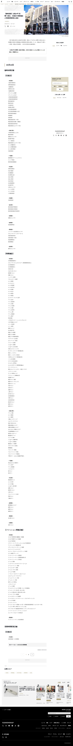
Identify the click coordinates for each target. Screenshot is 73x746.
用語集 (63, 1)
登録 (60, 89)
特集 (12, 1)
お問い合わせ (69, 728)
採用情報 (43, 728)
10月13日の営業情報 (22, 644)
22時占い (32, 1)
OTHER (66, 86)
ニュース (8, 1)
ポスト (52, 1)
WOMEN (60, 86)
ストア (21, 1)
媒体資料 (47, 728)
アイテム (55, 734)
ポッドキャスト (57, 1)
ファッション (59, 97)
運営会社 (51, 728)
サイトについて (38, 728)
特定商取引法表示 (68, 736)
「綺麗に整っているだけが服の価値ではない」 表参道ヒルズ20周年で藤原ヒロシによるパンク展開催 (51, 696)
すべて (54, 45)
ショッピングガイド (47, 736)
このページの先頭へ (6, 709)
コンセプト (68, 734)
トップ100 (37, 1)
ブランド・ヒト (26, 1)
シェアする (12, 26)
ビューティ (16, 1)
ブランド (50, 734)
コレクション (47, 1)
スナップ (41, 1)
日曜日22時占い (57, 722)
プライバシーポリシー (61, 728)
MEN (55, 86)
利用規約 (55, 728)
